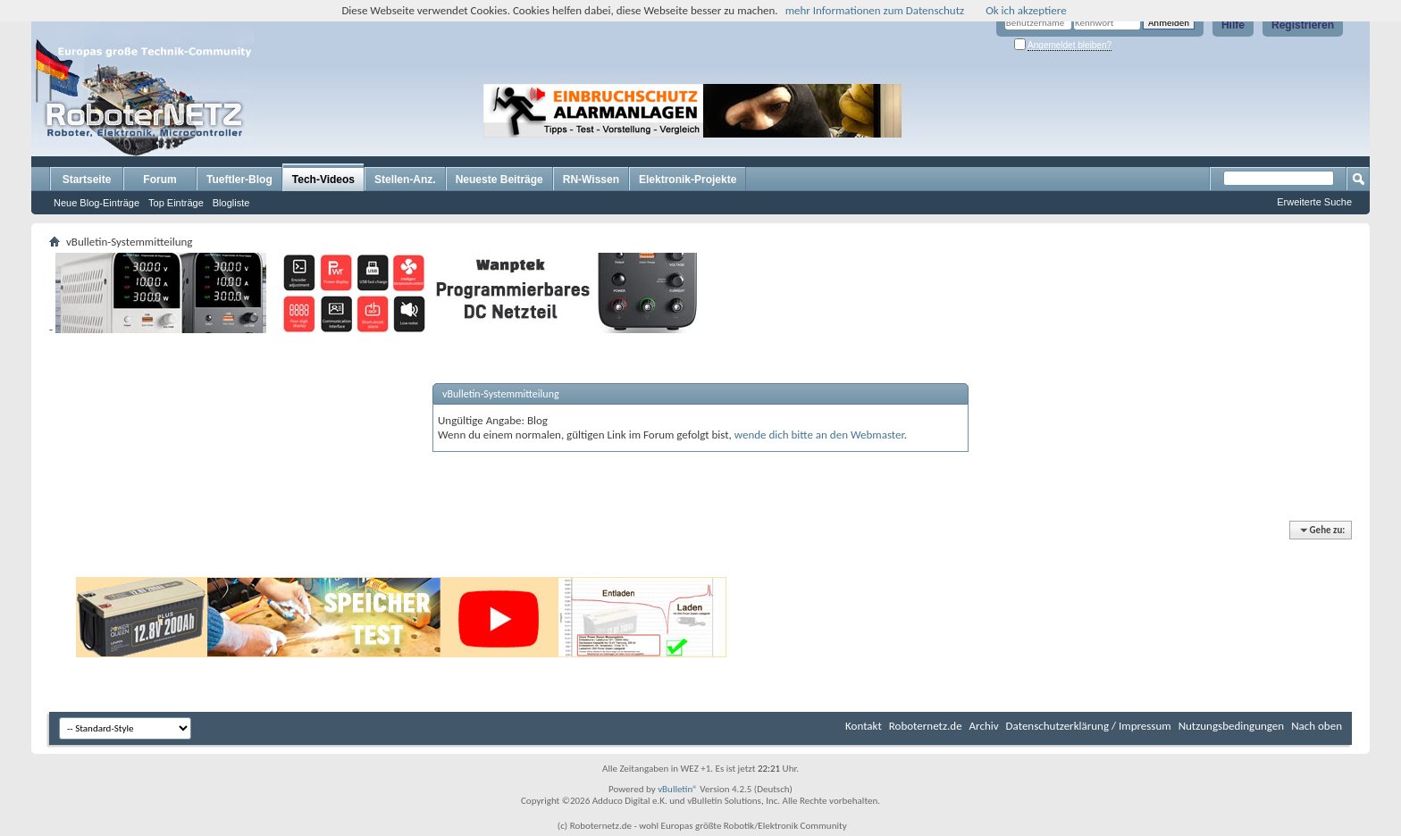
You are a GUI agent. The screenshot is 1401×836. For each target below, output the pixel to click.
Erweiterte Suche (1314, 201)
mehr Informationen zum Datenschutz (875, 10)
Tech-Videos (323, 179)
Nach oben (1316, 725)
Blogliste (231, 202)
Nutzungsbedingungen (1232, 725)
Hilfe (1233, 25)
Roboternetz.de (925, 725)
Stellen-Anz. (405, 179)
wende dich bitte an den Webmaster (819, 434)
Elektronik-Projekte (687, 179)
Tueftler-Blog (239, 179)
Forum (159, 179)
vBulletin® (678, 789)
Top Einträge (176, 202)
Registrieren (1302, 25)
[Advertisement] (1016, 111)
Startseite (87, 179)
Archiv (984, 725)
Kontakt (863, 725)
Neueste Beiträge (499, 179)
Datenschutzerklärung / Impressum (1088, 725)
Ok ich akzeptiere (1026, 10)
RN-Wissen (591, 179)
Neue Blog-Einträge (96, 202)
